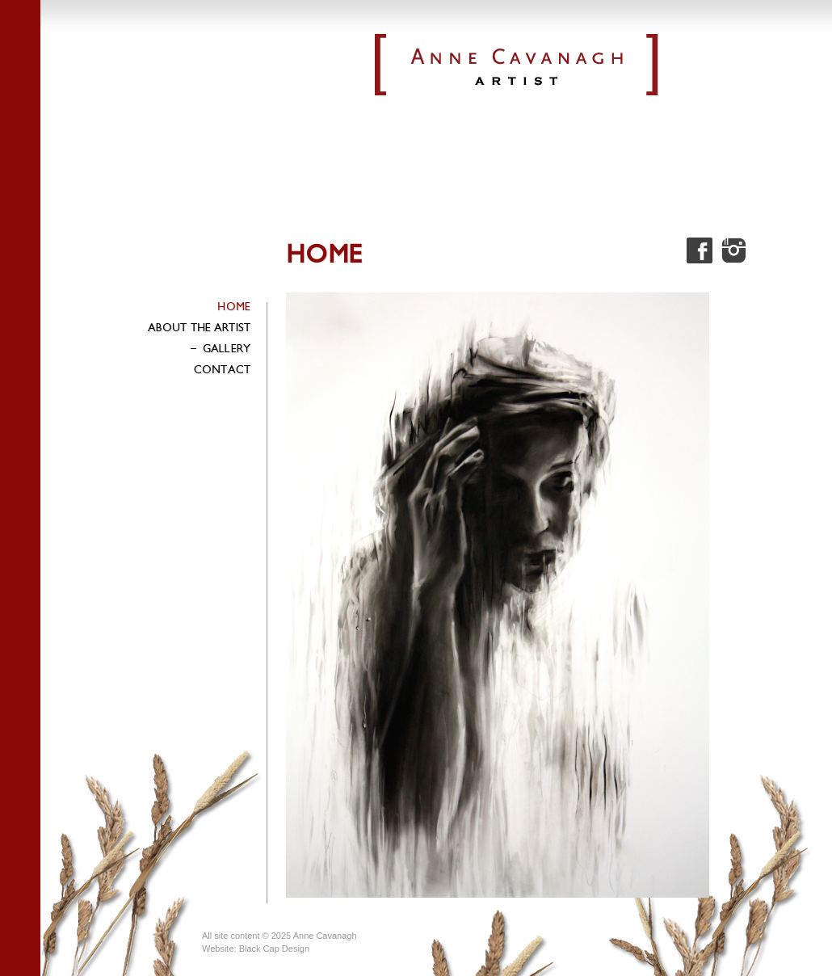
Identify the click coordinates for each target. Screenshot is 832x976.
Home (233, 306)
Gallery (219, 348)
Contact (222, 369)
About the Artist (199, 327)
